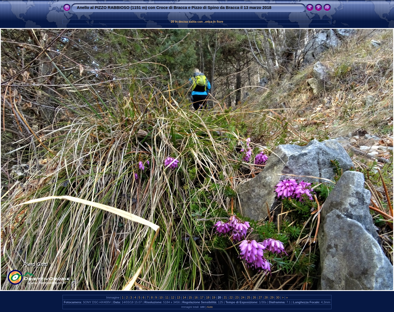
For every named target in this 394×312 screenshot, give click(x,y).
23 (236, 297)
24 (242, 297)
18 (207, 297)
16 (196, 297)
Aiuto (210, 306)
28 (265, 297)
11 (166, 297)
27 (260, 297)
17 (201, 297)
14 (184, 297)
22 (231, 297)
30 (277, 297)
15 (190, 297)
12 (172, 297)
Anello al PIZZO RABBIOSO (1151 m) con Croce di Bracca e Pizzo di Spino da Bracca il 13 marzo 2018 (174, 7)
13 (178, 297)
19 (213, 297)
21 (225, 297)
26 (254, 297)
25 (248, 297)
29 (271, 297)
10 (161, 297)
